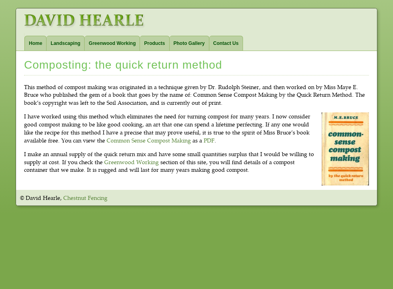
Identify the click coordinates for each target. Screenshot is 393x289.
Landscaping (65, 43)
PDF (209, 140)
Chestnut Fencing (85, 197)
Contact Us (226, 43)
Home (35, 43)
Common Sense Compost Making (149, 140)
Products (154, 43)
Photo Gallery (189, 43)
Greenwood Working (112, 43)
